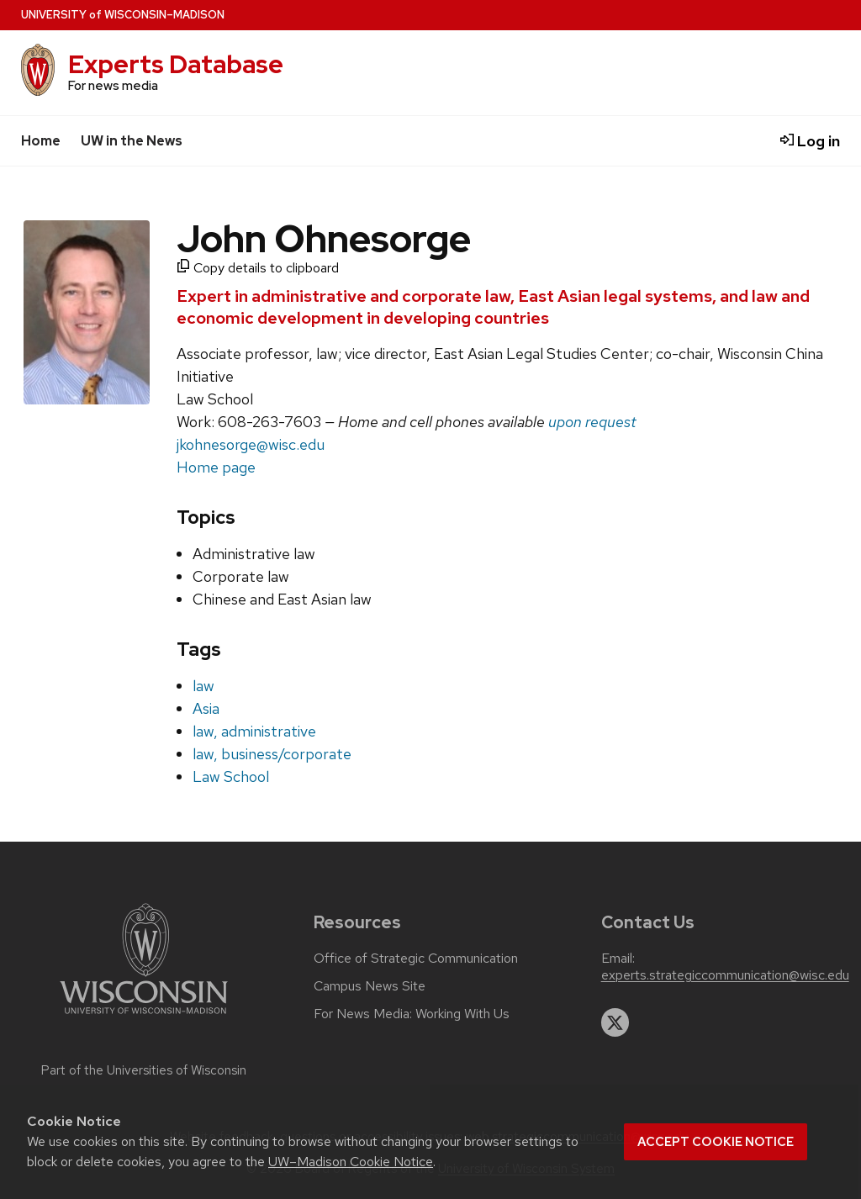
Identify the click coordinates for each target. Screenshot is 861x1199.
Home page (216, 467)
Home (41, 141)
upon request (592, 421)
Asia (206, 708)
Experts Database (175, 64)
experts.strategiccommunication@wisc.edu (725, 975)
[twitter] (615, 1022)
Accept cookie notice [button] (715, 1141)
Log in (810, 141)
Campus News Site (369, 986)
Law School (231, 776)
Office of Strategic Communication (416, 958)
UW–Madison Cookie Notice (350, 1161)
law (203, 685)
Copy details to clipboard (258, 268)
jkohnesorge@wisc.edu (251, 444)
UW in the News (131, 141)
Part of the (143, 1070)
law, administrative (254, 731)
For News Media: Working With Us (412, 1014)
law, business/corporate (272, 753)
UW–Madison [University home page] (122, 15)
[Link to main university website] (144, 1017)
